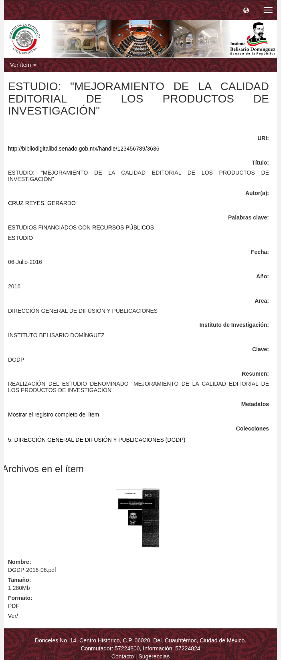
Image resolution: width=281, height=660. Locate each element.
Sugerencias (154, 656)
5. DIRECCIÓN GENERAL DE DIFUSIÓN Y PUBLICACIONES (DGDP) (96, 440)
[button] (246, 10)
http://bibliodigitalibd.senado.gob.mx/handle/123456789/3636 (84, 148)
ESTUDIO (20, 238)
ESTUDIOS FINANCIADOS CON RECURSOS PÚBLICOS (81, 227)
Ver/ (13, 616)
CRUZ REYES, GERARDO (42, 203)
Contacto (122, 656)
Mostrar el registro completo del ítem (53, 414)
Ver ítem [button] (23, 65)
